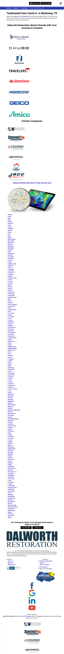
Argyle (10, 227)
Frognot (10, 320)
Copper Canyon (12, 278)
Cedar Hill (10, 258)
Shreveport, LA (12, 471)
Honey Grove (11, 350)
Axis (9, 234)
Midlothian (11, 401)
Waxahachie (11, 496)
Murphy (10, 408)
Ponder (10, 434)
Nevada (10, 412)
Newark (10, 417)
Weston (10, 503)
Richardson (11, 447)
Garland (10, 323)
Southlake (11, 473)
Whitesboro (11, 508)
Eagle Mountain (12, 297)
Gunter (10, 339)
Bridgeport (11, 253)
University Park (12, 487)
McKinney (10, 396)
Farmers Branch (12, 304)
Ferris (9, 308)
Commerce (11, 272)
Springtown (11, 475)
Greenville (11, 334)
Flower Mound (12, 309)
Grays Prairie (11, 332)
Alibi (9, 218)
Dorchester (11, 292)
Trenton (10, 484)
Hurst (9, 353)
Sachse (10, 461)
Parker (10, 429)
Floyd (9, 311)
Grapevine (11, 331)
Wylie (9, 517)
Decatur (10, 286)
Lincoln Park (11, 385)
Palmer (10, 422)
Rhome (10, 445)
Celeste (10, 260)
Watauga (10, 494)
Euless (10, 301)
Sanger (10, 464)
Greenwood (11, 336)
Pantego (10, 427)
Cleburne (10, 265)
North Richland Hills (13, 419)
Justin (9, 362)
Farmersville (11, 306)
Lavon (9, 380)
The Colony (11, 478)
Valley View (11, 489)
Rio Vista (10, 450)
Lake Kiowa (11, 375)
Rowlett (10, 457)
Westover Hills (12, 505)
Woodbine (11, 515)
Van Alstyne (11, 491)
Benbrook (10, 246)
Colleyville (11, 269)
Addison (10, 214)
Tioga (9, 480)
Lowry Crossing (12, 389)
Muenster (10, 406)
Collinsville (11, 271)
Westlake (10, 500)
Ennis (9, 299)
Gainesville (11, 322)
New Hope (11, 415)
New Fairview (11, 413)
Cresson (10, 281)
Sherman (10, 470)
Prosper (10, 440)
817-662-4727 (48, 569)
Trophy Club (11, 486)
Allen (9, 220)
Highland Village (12, 348)
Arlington (10, 228)
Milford (10, 403)
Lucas (9, 390)
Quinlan (10, 441)
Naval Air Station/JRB (14, 410)
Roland (10, 456)
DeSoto (10, 290)
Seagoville (11, 466)
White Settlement (13, 507)
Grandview (11, 329)
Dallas (9, 285)
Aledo (9, 216)
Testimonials (24, 8)
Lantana (10, 378)
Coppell (10, 276)
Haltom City (11, 341)
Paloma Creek (12, 426)
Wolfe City (11, 514)
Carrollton (11, 257)
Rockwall (10, 454)
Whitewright (11, 510)
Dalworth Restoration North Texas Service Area (32, 183)
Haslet (10, 343)
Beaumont (11, 242)
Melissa (10, 397)
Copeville (10, 274)
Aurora (10, 232)
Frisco (10, 318)
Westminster (11, 501)
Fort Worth (11, 316)
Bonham (10, 249)
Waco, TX (10, 563)
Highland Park (12, 346)
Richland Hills (11, 449)
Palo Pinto (11, 424)
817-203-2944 (46, 3)
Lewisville (11, 383)
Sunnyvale (11, 477)
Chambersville (12, 264)
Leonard (10, 382)
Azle (9, 235)
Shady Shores (12, 468)
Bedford (10, 244)
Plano (9, 433)
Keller (9, 366)
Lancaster (11, 376)
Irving (9, 357)
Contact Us (34, 3)
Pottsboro (11, 436)
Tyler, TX (10, 561)
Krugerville (11, 369)
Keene (10, 364)
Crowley (10, 283)
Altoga (10, 221)
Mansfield (10, 394)
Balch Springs (12, 239)
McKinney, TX (11, 564)
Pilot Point (11, 431)
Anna (9, 225)
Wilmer (10, 512)
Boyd (9, 251)
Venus (10, 493)
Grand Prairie (11, 327)
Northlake (11, 420)
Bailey (9, 237)
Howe (9, 352)
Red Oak (10, 443)
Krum (9, 371)
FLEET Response (26, 616)
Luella (9, 392)
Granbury (10, 325)
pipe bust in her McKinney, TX (22, 16)
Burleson (10, 255)
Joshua (10, 360)
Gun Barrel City (12, 338)
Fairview (10, 302)
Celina (10, 262)
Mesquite (10, 399)
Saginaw (10, 463)
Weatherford (11, 498)
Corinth (10, 279)
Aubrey (10, 230)
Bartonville (11, 241)
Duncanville (11, 295)
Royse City (11, 459)
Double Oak (11, 294)
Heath (9, 345)
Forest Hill (11, 313)
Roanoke (10, 452)
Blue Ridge (11, 248)
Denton (10, 288)
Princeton (11, 438)
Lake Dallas (11, 373)
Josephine (11, 359)
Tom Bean (11, 482)
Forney (10, 315)
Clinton (10, 267)
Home (9, 8)
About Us (16, 8)
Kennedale (11, 368)
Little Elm (10, 387)
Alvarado (10, 223)
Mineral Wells (12, 404)
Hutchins (10, 355)
